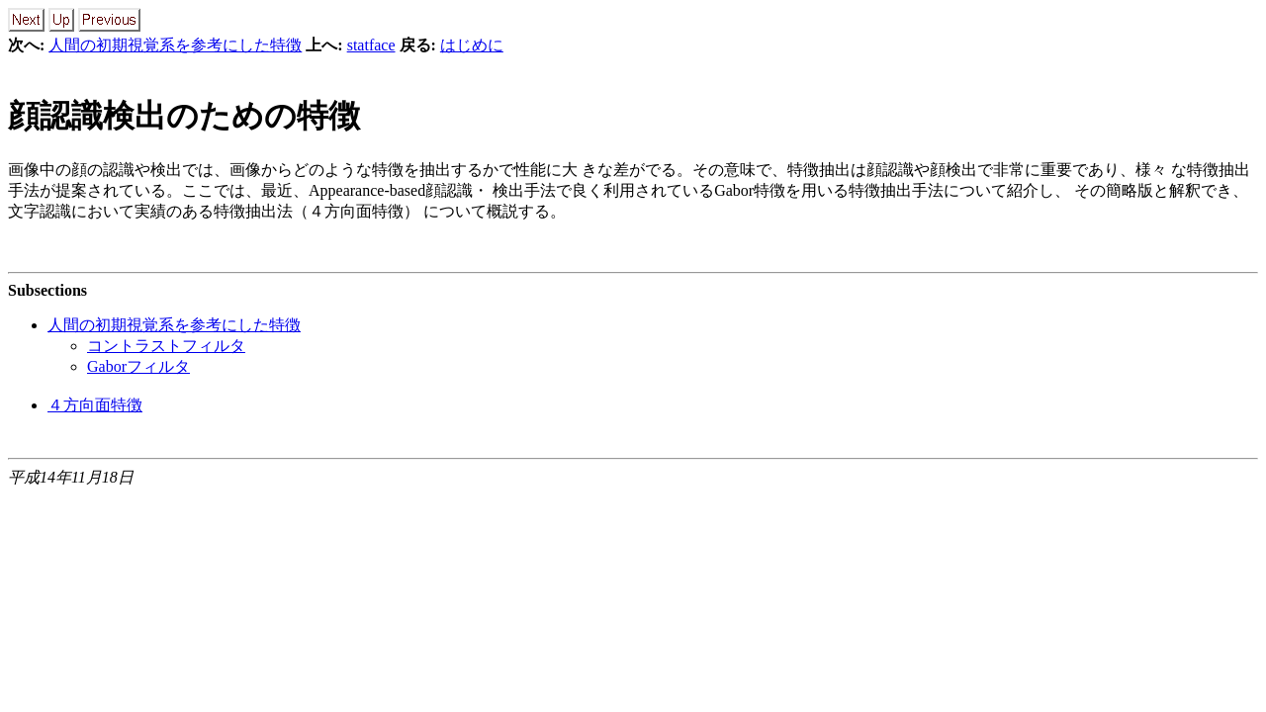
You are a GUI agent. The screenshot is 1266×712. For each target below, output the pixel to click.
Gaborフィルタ (138, 366)
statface (371, 45)
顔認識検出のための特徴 (184, 116)
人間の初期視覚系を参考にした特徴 (175, 45)
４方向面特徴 (94, 405)
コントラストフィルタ (166, 345)
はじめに (471, 45)
